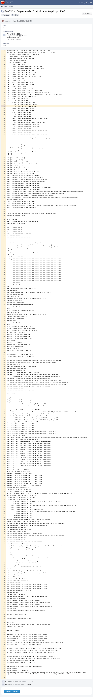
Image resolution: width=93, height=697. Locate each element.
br (14, 21)
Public (16, 15)
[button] (91, 2)
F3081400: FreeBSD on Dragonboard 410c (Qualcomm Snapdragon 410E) (17, 35)
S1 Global (28, 684)
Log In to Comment (12, 691)
